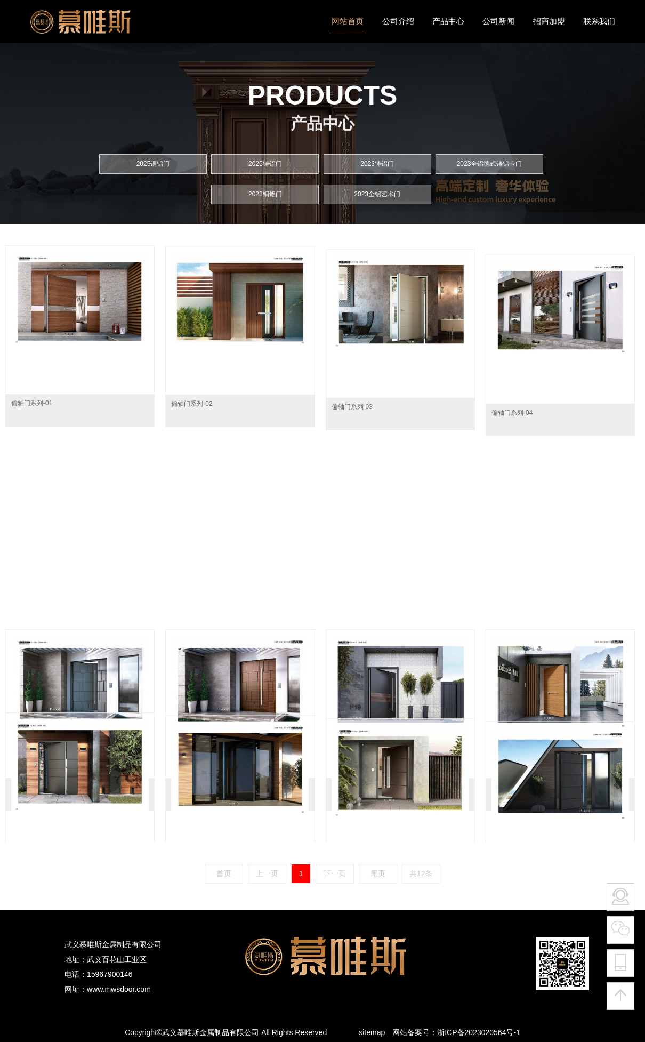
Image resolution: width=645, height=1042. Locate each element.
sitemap (372, 1032)
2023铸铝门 (377, 159)
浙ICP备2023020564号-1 (478, 1032)
